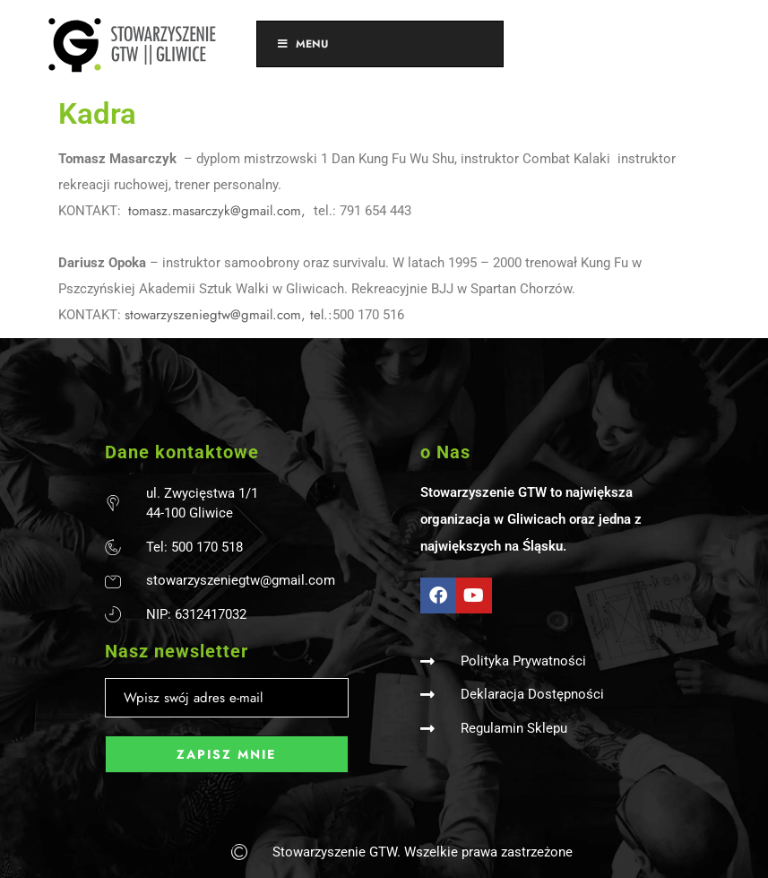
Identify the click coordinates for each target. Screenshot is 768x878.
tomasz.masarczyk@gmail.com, (219, 211)
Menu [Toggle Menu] (301, 44)
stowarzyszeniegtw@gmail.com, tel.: (228, 315)
